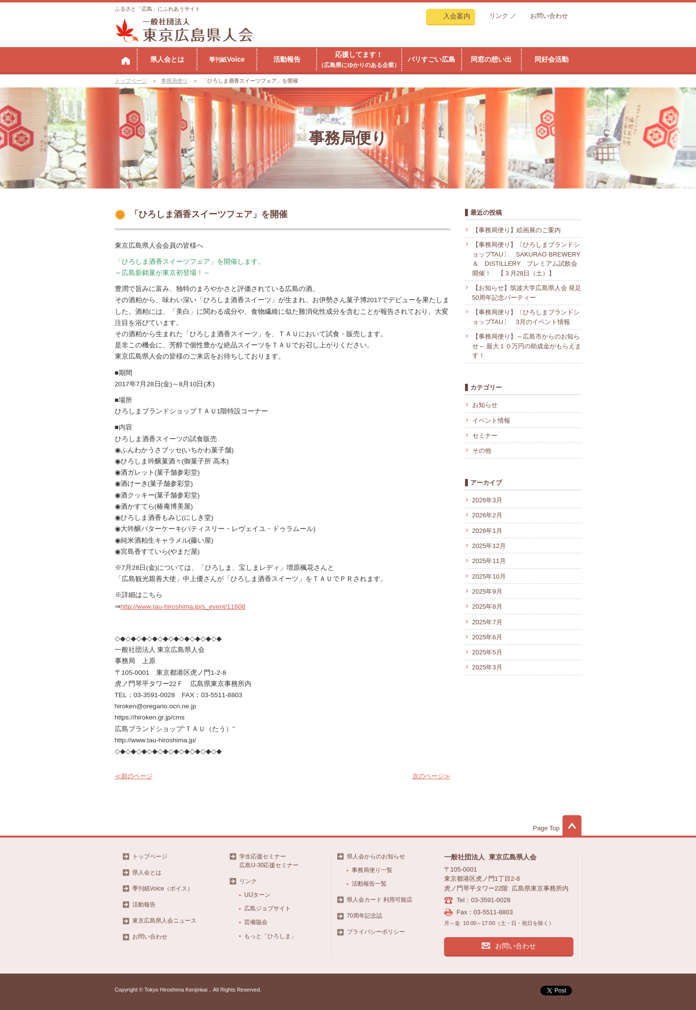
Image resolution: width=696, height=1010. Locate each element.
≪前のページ (134, 776)
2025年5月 (487, 652)
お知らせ (485, 405)
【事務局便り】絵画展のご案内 (516, 230)
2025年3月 (487, 667)
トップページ (131, 81)
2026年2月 (487, 515)
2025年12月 (489, 545)
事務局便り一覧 (372, 870)
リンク (498, 15)
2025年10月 (489, 576)
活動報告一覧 (369, 883)
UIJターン (257, 894)
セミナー (485, 435)
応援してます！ (359, 59)
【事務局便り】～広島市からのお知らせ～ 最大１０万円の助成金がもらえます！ (527, 346)
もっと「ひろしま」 (270, 936)
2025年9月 (487, 591)
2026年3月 (487, 500)
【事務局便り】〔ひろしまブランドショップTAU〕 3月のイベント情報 (526, 316)
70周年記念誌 (364, 915)
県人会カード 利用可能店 (379, 899)
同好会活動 (552, 59)
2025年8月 (487, 606)
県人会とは (167, 59)
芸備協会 (256, 922)
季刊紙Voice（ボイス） (163, 888)
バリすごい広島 (431, 59)
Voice (227, 59)
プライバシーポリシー (376, 931)
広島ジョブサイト (267, 908)
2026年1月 (487, 530)
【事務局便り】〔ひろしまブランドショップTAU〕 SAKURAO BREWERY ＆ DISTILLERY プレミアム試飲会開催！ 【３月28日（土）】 (526, 259)
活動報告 (287, 59)
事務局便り (174, 81)
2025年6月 (487, 637)
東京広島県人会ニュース (164, 920)
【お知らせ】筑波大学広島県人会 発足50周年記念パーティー (527, 292)
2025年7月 (487, 622)
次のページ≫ (431, 776)
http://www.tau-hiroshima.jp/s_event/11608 (183, 606)
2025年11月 (489, 561)
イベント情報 (491, 420)
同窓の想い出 (491, 59)
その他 (481, 450)
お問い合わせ (549, 15)
